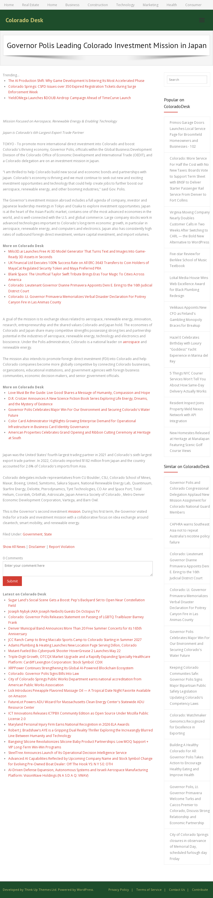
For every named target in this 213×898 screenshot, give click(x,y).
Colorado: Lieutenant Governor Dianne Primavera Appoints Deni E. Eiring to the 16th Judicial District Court (189, 566)
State (48, 534)
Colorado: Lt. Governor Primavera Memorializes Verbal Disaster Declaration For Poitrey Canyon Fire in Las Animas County (189, 604)
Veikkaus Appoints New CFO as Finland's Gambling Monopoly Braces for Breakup (188, 316)
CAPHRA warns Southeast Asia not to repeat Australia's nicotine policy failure (190, 533)
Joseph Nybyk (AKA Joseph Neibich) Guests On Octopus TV (54, 611)
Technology (125, 4)
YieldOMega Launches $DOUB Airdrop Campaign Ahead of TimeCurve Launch (69, 97)
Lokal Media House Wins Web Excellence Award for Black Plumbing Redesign (189, 286)
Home (9, 4)
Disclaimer (37, 546)
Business (72, 4)
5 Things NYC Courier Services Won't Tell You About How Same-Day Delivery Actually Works (188, 382)
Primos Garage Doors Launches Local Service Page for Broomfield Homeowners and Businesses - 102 (188, 134)
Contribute (200, 889)
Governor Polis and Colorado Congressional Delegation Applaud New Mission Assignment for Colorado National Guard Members (190, 497)
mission (74, 511)
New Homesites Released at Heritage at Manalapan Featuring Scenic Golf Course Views (190, 442)
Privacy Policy (118, 889)
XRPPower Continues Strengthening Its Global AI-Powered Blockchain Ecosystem (70, 668)
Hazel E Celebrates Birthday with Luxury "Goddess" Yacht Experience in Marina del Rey (189, 349)
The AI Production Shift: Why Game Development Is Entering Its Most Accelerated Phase (76, 80)
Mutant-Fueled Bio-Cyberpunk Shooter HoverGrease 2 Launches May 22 (64, 650)
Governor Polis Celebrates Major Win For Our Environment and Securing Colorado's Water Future (190, 643)
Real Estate (30, 4)
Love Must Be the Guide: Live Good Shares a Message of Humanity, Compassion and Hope (79, 392)
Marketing (150, 4)
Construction (98, 4)
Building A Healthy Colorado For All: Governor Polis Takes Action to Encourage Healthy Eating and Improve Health (186, 760)
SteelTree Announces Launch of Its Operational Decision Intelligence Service (67, 752)
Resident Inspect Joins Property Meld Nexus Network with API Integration (187, 412)
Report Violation (62, 546)
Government (32, 534)
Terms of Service (149, 889)
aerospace (131, 341)
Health (172, 4)
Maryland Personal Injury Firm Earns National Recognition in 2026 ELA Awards (68, 724)
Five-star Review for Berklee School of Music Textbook (188, 259)
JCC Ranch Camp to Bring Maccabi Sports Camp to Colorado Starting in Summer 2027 (75, 639)
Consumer (193, 4)
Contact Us (177, 889)
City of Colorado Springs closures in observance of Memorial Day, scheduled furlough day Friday (189, 846)
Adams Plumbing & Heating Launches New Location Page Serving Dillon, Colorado (72, 645)
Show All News (14, 546)
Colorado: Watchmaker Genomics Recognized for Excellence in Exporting (188, 724)
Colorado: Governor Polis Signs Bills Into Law (43, 673)
